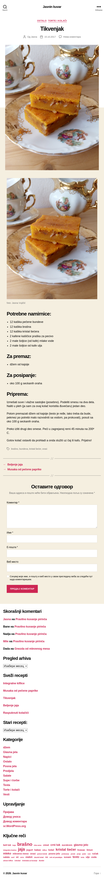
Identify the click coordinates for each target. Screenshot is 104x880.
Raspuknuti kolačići (16, 712)
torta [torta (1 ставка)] (82, 857)
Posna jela (10, 766)
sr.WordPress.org (14, 826)
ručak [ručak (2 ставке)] (95, 853)
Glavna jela (10, 752)
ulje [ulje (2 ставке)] (88, 857)
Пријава (8, 812)
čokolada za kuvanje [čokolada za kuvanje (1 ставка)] (29, 861)
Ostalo (42, 20)
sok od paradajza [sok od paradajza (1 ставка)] (56, 857)
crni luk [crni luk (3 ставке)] (55, 844)
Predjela (8, 770)
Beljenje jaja (11, 705)
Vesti (6, 794)
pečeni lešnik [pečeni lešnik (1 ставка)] (42, 854)
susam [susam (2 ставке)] (67, 857)
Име (10, 532)
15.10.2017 (50, 36)
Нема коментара (72, 36)
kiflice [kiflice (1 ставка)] (44, 850)
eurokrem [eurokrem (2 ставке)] (67, 845)
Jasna (34, 36)
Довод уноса (11, 816)
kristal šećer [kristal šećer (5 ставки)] (66, 849)
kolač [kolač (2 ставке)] (51, 849)
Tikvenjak (9, 698)
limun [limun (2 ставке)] (90, 849)
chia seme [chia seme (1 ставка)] (37, 845)
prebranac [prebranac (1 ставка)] (65, 854)
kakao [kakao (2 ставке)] (37, 849)
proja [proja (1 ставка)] (79, 854)
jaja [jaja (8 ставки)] (21, 849)
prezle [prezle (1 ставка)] (73, 854)
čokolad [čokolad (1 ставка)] (17, 861)
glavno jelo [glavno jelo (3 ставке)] (81, 844)
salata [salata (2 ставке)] (6, 857)
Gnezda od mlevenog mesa (32, 648)
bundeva (23, 448)
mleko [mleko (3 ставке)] (7, 853)
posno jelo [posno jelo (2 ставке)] (54, 853)
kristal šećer (35, 448)
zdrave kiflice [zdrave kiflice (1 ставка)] (8, 861)
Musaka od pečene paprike (20, 690)
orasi (44, 448)
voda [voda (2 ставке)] (94, 857)
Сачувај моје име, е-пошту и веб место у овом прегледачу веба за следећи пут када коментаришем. (51, 578)
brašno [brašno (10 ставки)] (24, 844)
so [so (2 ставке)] (46, 857)
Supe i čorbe (11, 780)
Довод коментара (15, 821)
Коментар (13, 502)
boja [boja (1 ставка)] (14, 845)
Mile (5, 641)
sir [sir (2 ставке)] (17, 857)
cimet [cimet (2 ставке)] (46, 845)
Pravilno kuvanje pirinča (31, 619)
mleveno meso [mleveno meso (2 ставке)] (21, 853)
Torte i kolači (57, 20)
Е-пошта (12, 547)
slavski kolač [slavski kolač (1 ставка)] (39, 857)
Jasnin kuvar (52, 6)
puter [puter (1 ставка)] (84, 854)
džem (6, 747)
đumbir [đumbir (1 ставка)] (41, 861)
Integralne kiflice (14, 683)
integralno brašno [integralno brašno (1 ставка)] (9, 850)
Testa (6, 785)
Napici (7, 756)
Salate (7, 775)
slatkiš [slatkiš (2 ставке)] (28, 857)
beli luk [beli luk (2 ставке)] (7, 845)
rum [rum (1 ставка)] (89, 854)
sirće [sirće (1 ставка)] (22, 857)
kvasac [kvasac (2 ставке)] (81, 849)
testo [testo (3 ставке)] (76, 857)
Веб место (12, 561)
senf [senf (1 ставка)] (12, 857)
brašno (14, 448)
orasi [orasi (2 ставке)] (33, 853)
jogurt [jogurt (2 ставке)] (29, 849)
